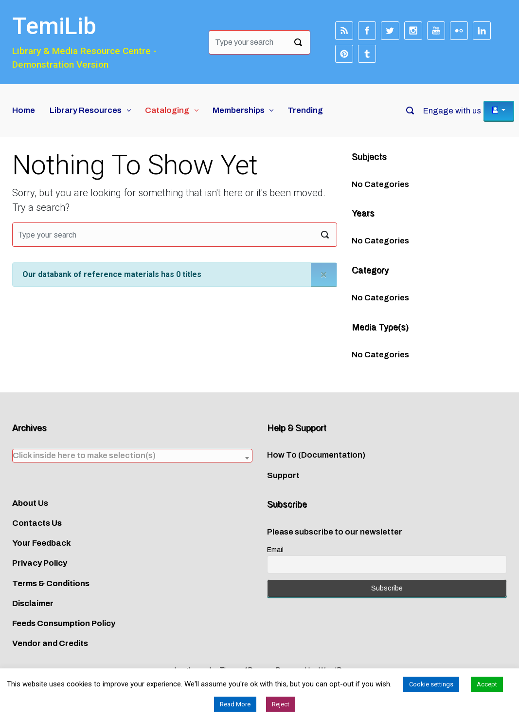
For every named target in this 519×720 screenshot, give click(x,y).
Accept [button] (487, 684)
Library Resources (86, 110)
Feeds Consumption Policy (63, 623)
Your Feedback (41, 543)
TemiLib (54, 26)
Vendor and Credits (50, 643)
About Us (30, 503)
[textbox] (132, 455)
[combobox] (132, 455)
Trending (305, 110)
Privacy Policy (39, 563)
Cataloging (167, 110)
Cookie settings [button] (431, 684)
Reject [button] (280, 704)
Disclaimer (33, 603)
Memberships (239, 110)
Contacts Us (37, 523)
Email (275, 550)
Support (283, 475)
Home (23, 110)
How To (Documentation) (316, 455)
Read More (235, 704)
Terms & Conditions (50, 583)
